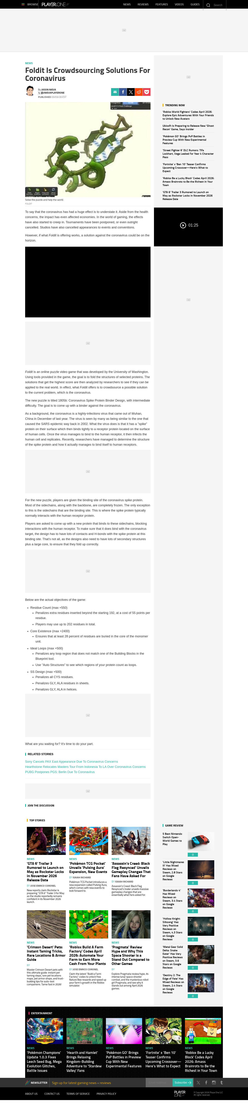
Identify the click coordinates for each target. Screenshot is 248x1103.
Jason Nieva (48, 91)
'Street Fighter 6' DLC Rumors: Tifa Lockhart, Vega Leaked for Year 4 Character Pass (188, 155)
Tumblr (221, 1084)
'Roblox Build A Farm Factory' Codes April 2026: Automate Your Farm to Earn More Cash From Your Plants (87, 957)
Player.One (67, 5)
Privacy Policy (106, 1096)
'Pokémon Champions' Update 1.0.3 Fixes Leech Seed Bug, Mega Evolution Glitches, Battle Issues (44, 1063)
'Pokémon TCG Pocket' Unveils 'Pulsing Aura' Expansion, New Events (88, 869)
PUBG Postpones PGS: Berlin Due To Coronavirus (60, 773)
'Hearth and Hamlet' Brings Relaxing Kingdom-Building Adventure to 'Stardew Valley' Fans (84, 1063)
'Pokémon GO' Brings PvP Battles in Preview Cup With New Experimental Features (184, 141)
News (127, 5)
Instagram (214, 1084)
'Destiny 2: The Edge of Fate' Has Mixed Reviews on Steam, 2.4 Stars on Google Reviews (173, 987)
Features (162, 5)
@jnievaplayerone (52, 94)
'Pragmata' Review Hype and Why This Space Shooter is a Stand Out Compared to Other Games (130, 957)
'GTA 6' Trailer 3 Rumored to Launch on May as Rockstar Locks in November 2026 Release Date (188, 197)
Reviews (143, 5)
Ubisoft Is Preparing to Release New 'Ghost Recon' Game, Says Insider (188, 129)
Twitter (131, 94)
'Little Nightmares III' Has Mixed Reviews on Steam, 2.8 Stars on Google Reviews (173, 874)
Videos (179, 5)
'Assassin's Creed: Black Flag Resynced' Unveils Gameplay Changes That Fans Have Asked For (131, 871)
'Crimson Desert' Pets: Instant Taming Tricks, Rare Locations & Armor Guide (46, 955)
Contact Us (52, 1096)
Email (115, 94)
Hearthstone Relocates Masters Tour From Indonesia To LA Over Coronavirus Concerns (85, 768)
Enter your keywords (208, 5)
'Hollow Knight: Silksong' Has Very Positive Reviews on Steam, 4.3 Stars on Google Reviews (173, 931)
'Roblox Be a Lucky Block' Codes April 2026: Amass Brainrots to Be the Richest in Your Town (188, 183)
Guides (195, 5)
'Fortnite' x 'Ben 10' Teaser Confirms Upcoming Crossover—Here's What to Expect (185, 169)
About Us (31, 1096)
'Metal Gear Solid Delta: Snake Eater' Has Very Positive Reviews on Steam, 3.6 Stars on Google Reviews (173, 959)
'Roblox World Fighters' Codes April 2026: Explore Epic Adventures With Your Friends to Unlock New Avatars (188, 116)
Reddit (139, 94)
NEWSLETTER (39, 1084)
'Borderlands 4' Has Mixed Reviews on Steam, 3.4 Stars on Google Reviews (173, 902)
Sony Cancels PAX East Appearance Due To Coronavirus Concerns (71, 763)
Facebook (123, 94)
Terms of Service (78, 1096)
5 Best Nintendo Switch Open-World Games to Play (173, 846)
